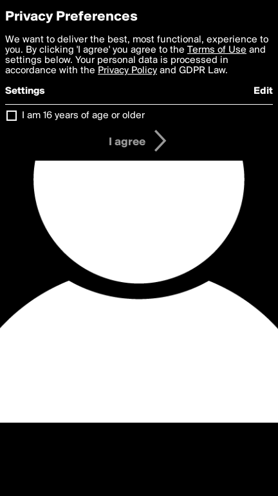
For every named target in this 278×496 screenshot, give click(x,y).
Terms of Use (216, 50)
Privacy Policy (127, 71)
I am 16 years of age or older (83, 116)
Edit (263, 91)
